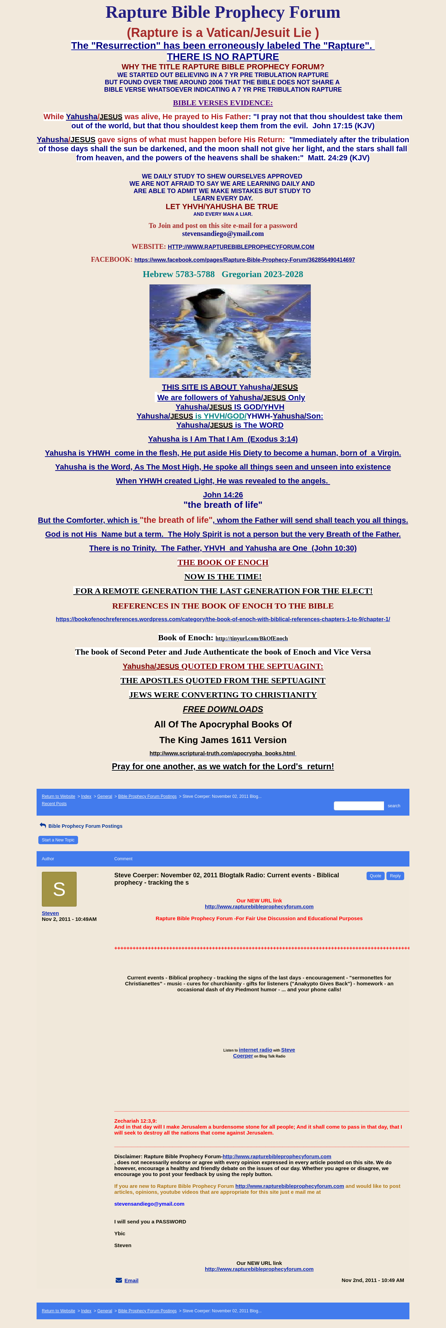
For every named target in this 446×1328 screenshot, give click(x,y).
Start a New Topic (58, 840)
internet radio (255, 1050)
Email (131, 1280)
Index (86, 796)
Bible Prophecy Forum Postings (147, 796)
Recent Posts (54, 803)
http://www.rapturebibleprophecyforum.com (259, 906)
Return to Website (58, 796)
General (104, 796)
